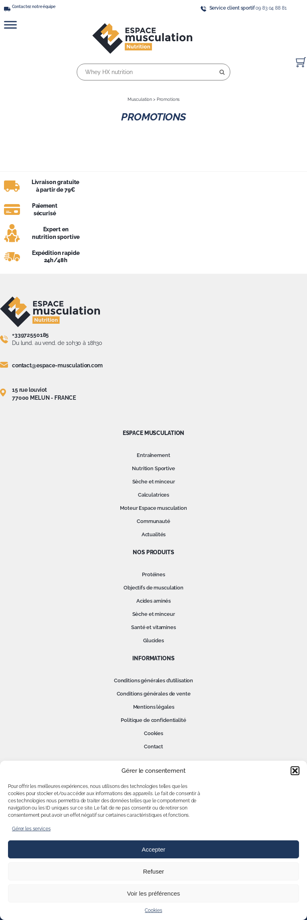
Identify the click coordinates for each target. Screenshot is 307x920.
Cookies (153, 910)
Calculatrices (153, 495)
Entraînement (153, 455)
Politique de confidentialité (153, 720)
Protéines (153, 574)
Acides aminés (153, 601)
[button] (295, 771)
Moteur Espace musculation (153, 508)
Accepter (153, 849)
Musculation (140, 99)
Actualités (154, 534)
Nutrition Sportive (153, 468)
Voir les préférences (153, 893)
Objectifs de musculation (153, 588)
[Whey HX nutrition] (153, 72)
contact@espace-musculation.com (57, 365)
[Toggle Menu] (10, 24)
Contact (153, 747)
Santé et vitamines (153, 627)
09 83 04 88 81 (270, 8)
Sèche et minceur (153, 482)
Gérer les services (31, 829)
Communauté (153, 521)
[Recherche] (221, 72)
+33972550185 (30, 335)
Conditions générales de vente (154, 694)
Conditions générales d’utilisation (153, 680)
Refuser (153, 871)
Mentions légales (153, 707)
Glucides (153, 640)
